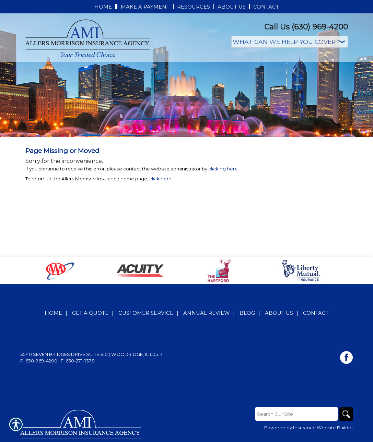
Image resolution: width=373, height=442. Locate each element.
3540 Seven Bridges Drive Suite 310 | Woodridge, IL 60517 (91, 354)
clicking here (223, 168)
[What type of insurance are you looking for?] (289, 42)
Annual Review (206, 313)
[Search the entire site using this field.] (296, 414)
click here (160, 178)
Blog (247, 313)
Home (53, 313)
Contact (316, 313)
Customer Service (145, 313)
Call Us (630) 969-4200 (306, 27)
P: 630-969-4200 (38, 360)
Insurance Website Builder (323, 427)
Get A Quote (90, 313)
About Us (279, 313)
